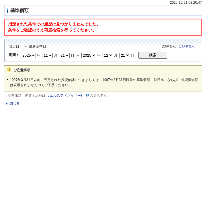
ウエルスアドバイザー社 (65, 96)
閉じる (14, 104)
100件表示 (187, 46)
